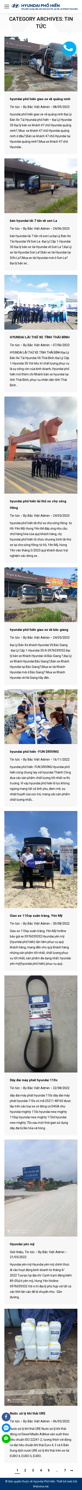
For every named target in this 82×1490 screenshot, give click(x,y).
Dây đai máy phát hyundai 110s (34, 1080)
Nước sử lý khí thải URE (27, 1413)
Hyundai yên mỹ (22, 1244)
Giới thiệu (16, 1252)
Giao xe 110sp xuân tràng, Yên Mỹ (36, 916)
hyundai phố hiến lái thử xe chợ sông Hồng (38, 504)
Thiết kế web (64, 1481)
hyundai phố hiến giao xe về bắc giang (39, 630)
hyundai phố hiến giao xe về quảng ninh (40, 99)
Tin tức (15, 107)
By (36, 107)
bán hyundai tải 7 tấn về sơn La (33, 221)
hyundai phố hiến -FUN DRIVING (34, 752)
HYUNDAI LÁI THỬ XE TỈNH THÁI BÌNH (40, 337)
